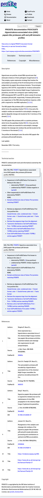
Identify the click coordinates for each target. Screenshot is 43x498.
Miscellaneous (34, 61)
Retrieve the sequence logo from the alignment (22, 221)
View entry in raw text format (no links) (14, 46)
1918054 (20, 355)
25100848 (21, 444)
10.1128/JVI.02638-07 (24, 415)
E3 (26, 123)
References (11, 61)
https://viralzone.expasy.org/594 (28, 454)
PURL (3, 49)
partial (14, 190)
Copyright (22, 61)
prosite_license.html (16, 492)
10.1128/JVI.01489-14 (24, 448)
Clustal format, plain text (25, 216)
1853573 (20, 384)
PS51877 (16, 170)
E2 (26, 109)
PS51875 (16, 245)
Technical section (25, 56)
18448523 (21, 411)
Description (11, 56)
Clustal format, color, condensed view (19, 214)
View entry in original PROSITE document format (17, 44)
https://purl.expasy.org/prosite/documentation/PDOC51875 (21, 51)
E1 (36, 78)
